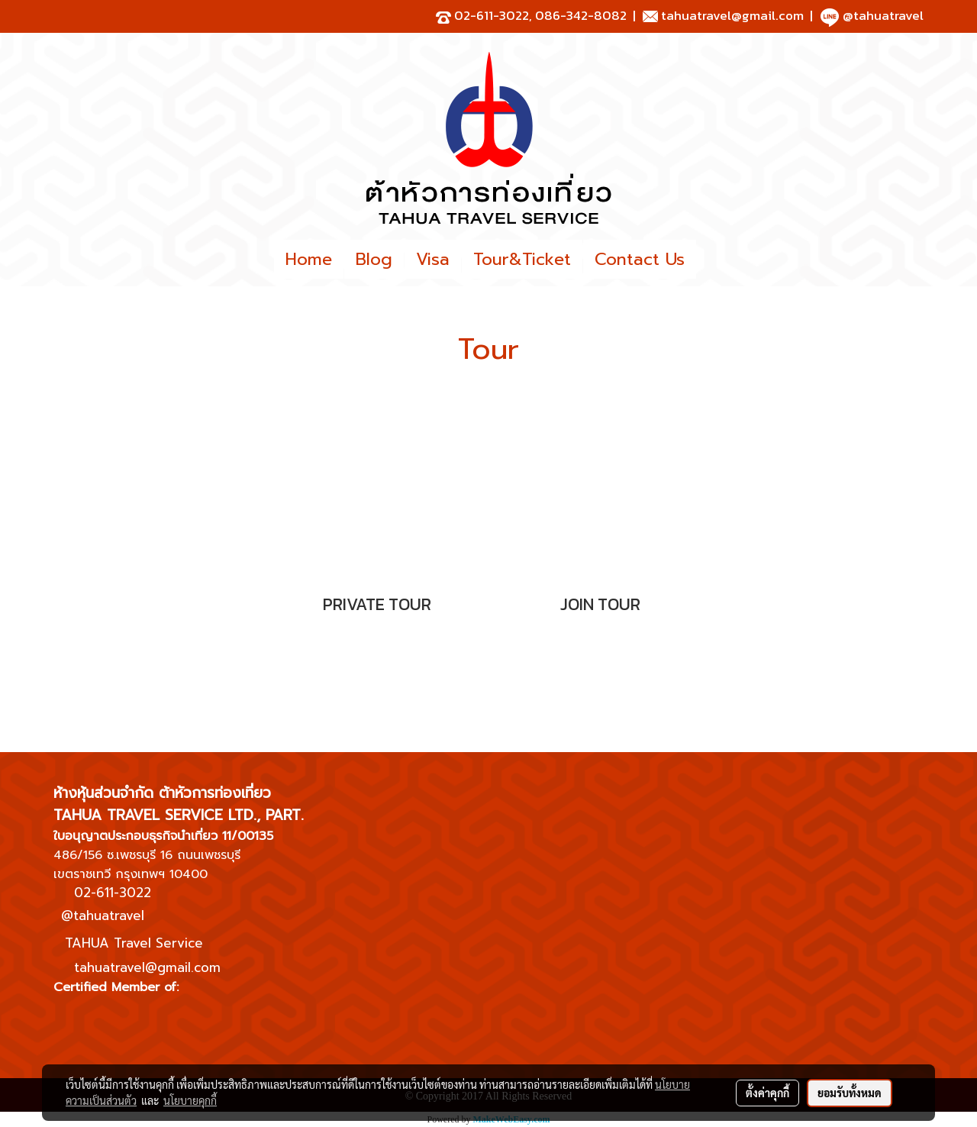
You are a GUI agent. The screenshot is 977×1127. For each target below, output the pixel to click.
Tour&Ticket (522, 259)
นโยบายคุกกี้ (190, 1100)
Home (308, 259)
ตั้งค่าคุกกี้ (767, 1093)
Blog (374, 259)
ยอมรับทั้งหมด (849, 1093)
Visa (433, 259)
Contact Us (640, 259)
